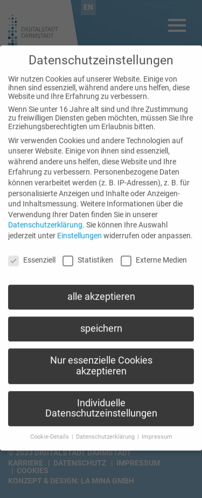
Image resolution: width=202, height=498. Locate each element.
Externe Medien (154, 252)
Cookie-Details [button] (50, 429)
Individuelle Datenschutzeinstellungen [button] (101, 401)
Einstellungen (79, 228)
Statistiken (87, 252)
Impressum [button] (157, 429)
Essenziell (31, 252)
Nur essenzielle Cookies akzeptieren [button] (101, 358)
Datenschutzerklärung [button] (106, 429)
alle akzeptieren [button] (101, 289)
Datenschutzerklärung (45, 217)
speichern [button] (101, 321)
